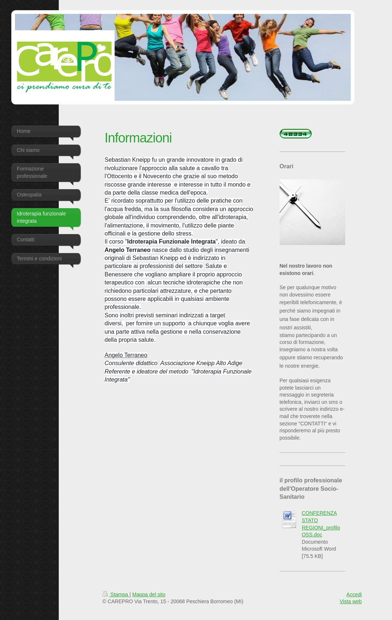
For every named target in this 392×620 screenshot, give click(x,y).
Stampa (116, 594)
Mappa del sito (148, 594)
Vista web (351, 601)
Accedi (354, 594)
